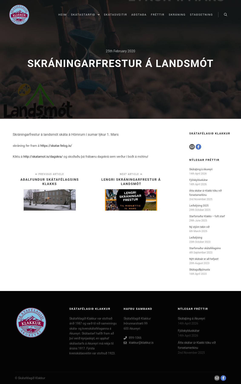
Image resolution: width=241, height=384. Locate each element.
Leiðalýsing (195, 237)
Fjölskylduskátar (198, 180)
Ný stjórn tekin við (199, 226)
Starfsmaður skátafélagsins (205, 248)
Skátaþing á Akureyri (200, 169)
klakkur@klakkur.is (139, 342)
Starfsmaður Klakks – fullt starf (207, 216)
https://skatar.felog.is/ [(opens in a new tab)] (56, 146)
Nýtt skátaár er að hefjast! (204, 258)
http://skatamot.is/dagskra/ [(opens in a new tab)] (43, 157)
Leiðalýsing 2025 (198, 205)
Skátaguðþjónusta (199, 269)
